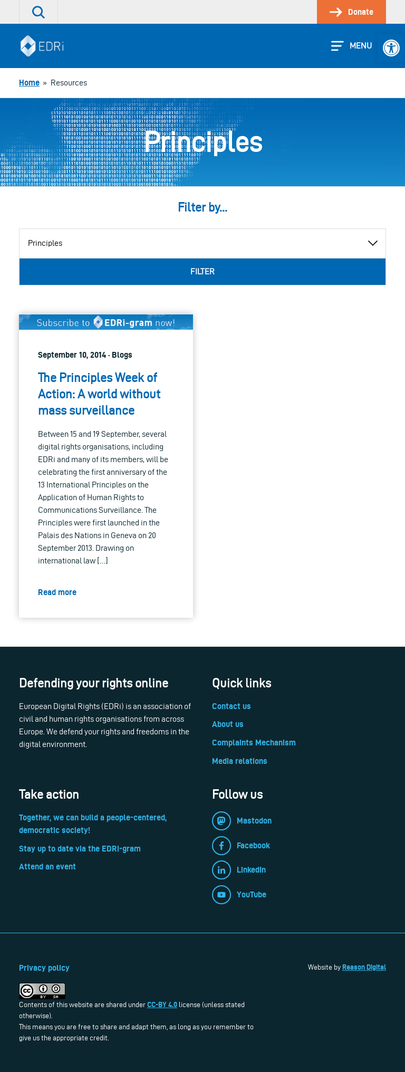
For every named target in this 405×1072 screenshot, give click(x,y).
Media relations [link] (239, 761)
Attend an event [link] (47, 866)
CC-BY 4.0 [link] (162, 1004)
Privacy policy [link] (44, 967)
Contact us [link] (231, 706)
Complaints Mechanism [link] (254, 742)
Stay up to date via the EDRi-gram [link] (80, 848)
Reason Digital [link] (364, 967)
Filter (202, 271)
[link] (391, 48)
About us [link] (228, 724)
